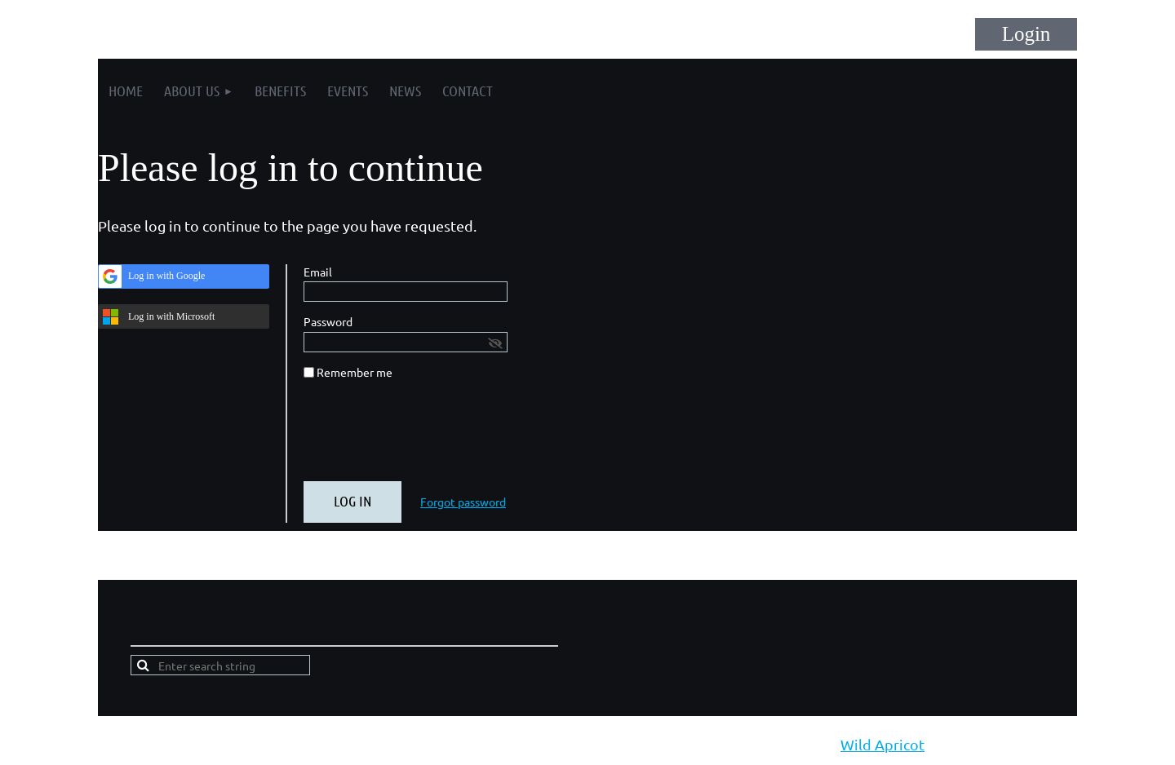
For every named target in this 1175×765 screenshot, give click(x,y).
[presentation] (428, 437)
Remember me (354, 372)
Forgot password (463, 501)
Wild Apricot (882, 744)
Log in (1026, 34)
